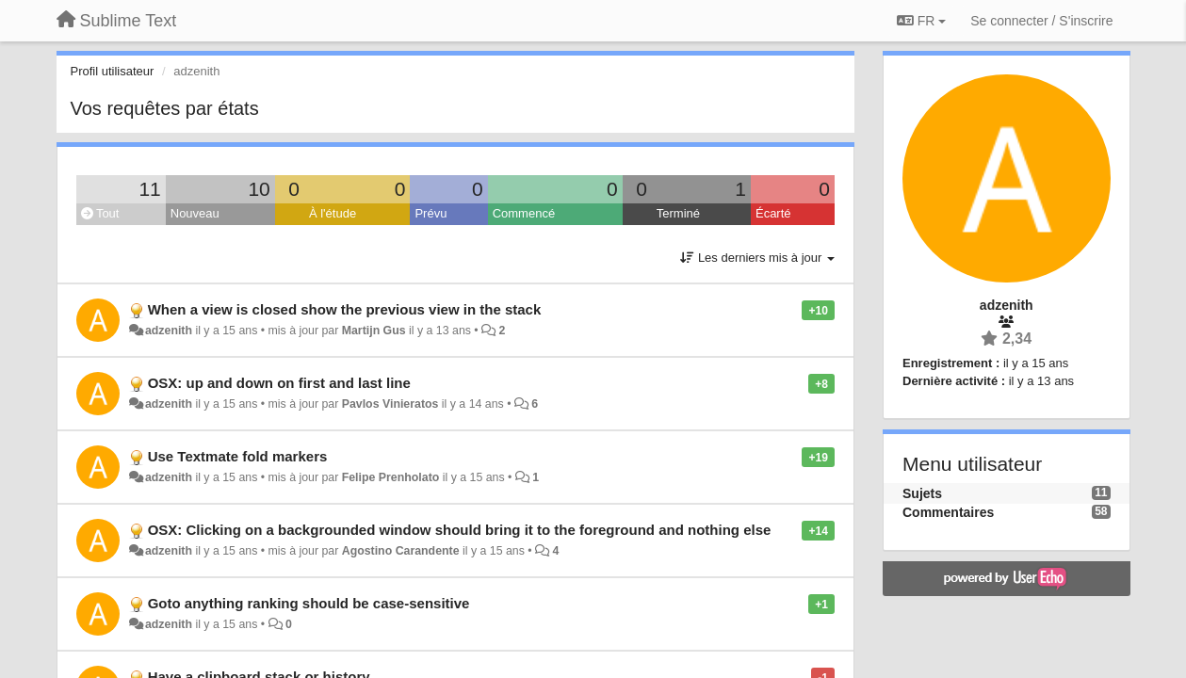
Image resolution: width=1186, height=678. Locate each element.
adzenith (168, 330)
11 (149, 189)
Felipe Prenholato (391, 477)
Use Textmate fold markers (238, 456)
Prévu (430, 213)
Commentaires (948, 512)
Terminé (678, 213)
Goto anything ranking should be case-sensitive (309, 603)
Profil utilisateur (112, 71)
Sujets (922, 493)
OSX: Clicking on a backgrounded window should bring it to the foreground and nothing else (460, 530)
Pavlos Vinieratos (390, 404)
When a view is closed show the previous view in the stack (345, 309)
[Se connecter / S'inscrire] (1041, 21)
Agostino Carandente (401, 550)
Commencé (524, 213)
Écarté (773, 213)
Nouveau (195, 213)
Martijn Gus (374, 330)
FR (921, 20)
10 (258, 189)
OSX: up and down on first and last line (279, 383)
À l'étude (332, 213)
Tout (100, 213)
